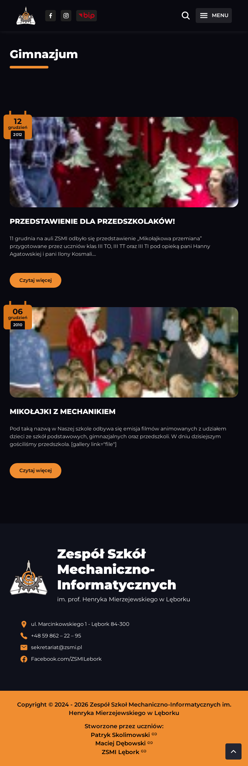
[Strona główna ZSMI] (26, 15)
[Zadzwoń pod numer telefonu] (129, 636)
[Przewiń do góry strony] (233, 751)
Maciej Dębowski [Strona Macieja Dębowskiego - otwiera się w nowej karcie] (124, 743)
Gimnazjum (44, 54)
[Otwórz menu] (214, 15)
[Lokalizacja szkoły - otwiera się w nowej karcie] (129, 624)
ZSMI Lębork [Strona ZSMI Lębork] (124, 751)
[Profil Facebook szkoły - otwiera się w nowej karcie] (129, 659)
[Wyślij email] (129, 647)
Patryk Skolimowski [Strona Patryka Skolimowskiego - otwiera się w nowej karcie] (124, 734)
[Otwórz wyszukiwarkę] (186, 15)
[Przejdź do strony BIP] (86, 15)
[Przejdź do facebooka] (50, 15)
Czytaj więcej (35, 280)
